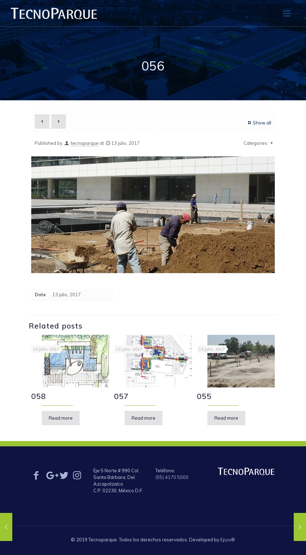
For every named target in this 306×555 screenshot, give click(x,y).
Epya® (227, 539)
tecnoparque (85, 143)
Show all (258, 123)
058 (38, 396)
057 (121, 396)
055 (204, 396)
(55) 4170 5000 (171, 477)
